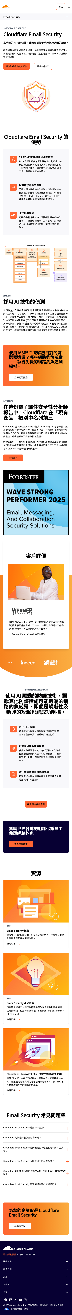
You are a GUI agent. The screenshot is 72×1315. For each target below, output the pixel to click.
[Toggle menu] (69, 7)
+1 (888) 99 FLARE (26, 1254)
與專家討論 (19, 1226)
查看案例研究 (21, 844)
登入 (61, 6)
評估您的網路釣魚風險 (17, 66)
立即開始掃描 (21, 377)
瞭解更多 (14, 943)
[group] (36, 594)
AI (11, 310)
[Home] (6, 6)
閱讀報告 (13, 457)
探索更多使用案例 (36, 804)
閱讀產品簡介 (43, 66)
